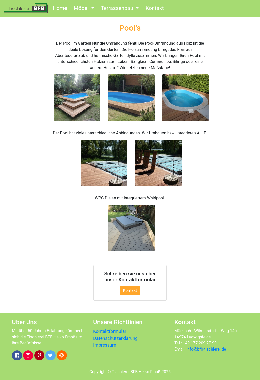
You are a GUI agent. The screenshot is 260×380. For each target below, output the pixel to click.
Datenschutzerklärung (115, 338)
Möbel (82, 8)
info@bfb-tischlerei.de (206, 349)
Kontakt (154, 8)
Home (60, 8)
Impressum (104, 345)
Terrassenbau (117, 8)
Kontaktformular (109, 331)
